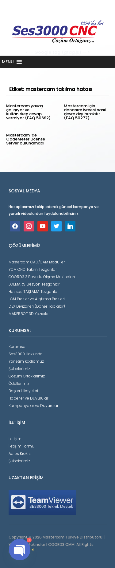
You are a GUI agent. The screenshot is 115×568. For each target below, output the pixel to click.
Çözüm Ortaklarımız (27, 376)
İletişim (15, 438)
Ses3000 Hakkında (26, 354)
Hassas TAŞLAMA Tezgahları (34, 291)
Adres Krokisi (20, 453)
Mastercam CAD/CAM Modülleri (37, 262)
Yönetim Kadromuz (26, 361)
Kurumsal (17, 346)
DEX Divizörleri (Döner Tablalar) (37, 306)
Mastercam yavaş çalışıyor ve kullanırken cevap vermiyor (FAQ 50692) (28, 112)
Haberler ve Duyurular (28, 398)
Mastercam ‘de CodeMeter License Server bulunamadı (25, 139)
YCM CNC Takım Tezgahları (33, 269)
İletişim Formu (21, 446)
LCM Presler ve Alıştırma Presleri (37, 299)
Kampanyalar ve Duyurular (33, 405)
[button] (8, 62)
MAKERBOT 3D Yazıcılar (29, 313)
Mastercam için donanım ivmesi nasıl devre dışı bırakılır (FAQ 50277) (85, 112)
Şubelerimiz (19, 368)
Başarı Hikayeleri (23, 390)
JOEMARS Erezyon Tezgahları (34, 284)
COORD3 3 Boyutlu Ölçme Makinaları (42, 276)
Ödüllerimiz (19, 383)
